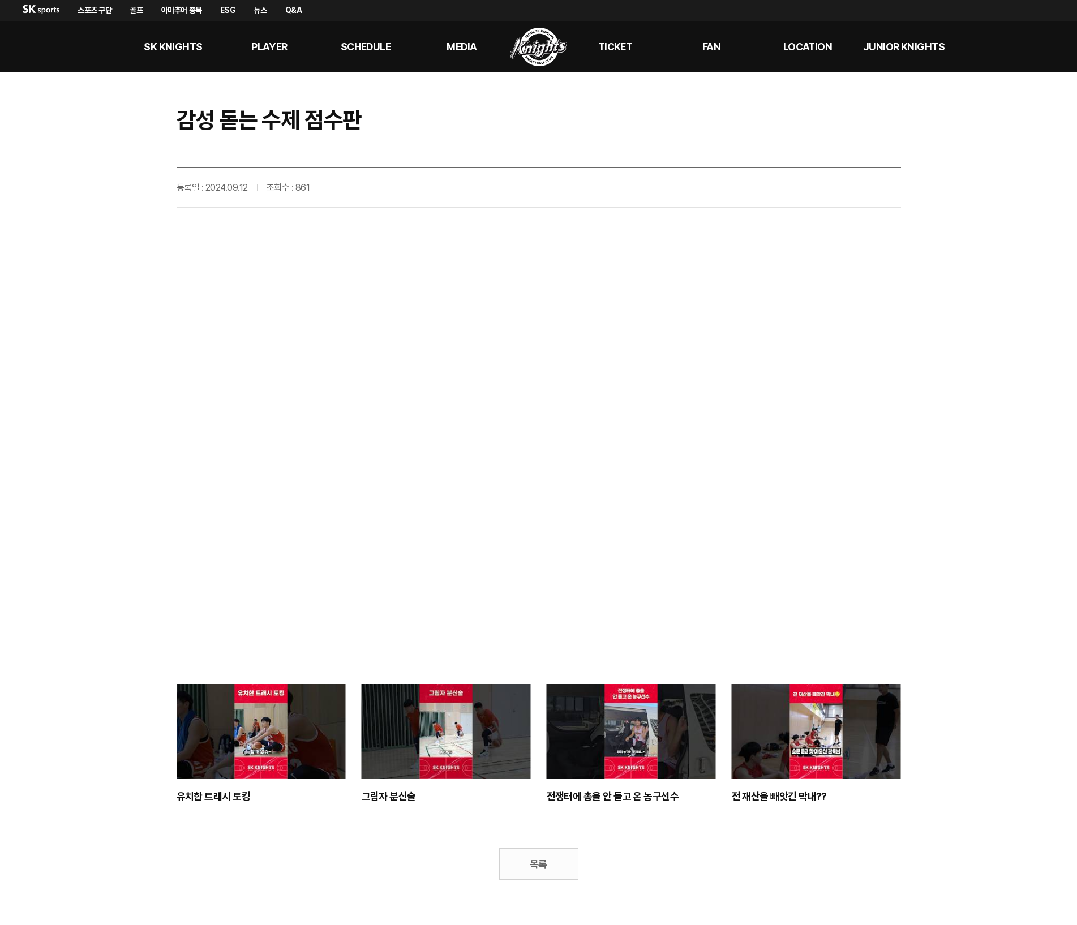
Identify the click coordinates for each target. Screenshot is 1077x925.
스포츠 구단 (94, 10)
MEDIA (462, 47)
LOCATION (808, 47)
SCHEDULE (366, 47)
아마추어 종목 (181, 10)
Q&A (293, 10)
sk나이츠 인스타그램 (1046, 47)
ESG (228, 10)
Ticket (615, 47)
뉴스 (260, 10)
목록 (538, 864)
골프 (136, 10)
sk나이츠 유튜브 (1019, 47)
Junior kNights (904, 47)
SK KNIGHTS (173, 47)
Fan (711, 47)
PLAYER (269, 47)
